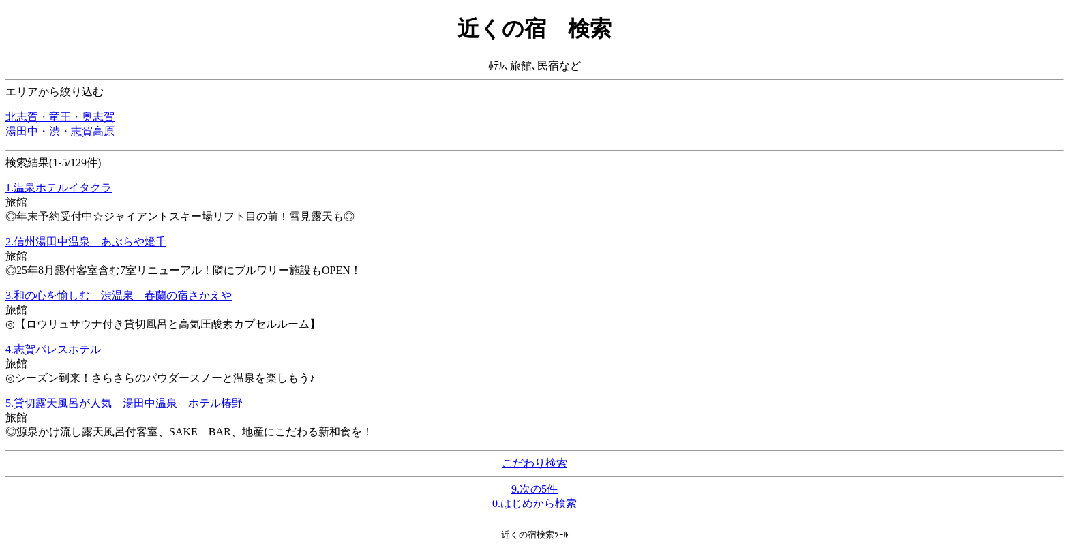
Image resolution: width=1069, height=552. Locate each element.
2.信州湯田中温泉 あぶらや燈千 (85, 241)
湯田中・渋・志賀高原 (60, 131)
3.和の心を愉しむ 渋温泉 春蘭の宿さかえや (118, 295)
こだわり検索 (534, 463)
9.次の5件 (534, 489)
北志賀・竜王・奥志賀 (60, 117)
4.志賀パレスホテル (53, 349)
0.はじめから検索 (534, 503)
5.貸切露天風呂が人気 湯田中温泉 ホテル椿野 (124, 403)
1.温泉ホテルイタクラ (58, 188)
